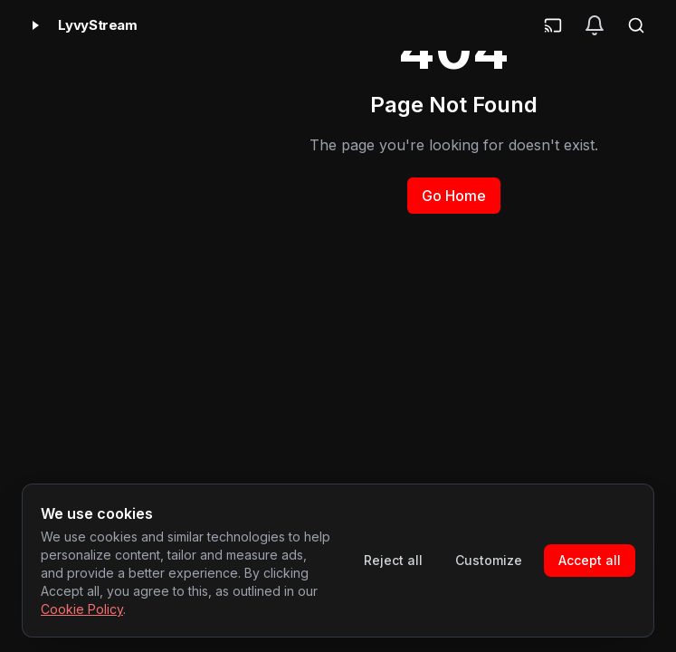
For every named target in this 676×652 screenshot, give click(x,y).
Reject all (393, 560)
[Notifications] (594, 25)
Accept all (589, 560)
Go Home (454, 196)
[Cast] (553, 25)
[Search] (636, 25)
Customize (488, 560)
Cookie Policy (82, 609)
